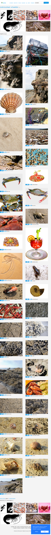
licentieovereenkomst (24, 526)
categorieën (11, 2)
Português (30, 528)
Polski (26, 528)
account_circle (5, 51)
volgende (11, 498)
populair (19, 2)
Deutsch (18, 528)
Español (22, 528)
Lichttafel (12, 526)
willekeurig (23, 2)
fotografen (32, 2)
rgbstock (3, 3)
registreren (46, 2)
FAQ (26, 2)
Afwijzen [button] (36, 531)
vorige (4, 498)
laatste (14, 498)
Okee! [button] (45, 531)
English (15, 528)
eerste (1, 498)
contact (29, 2)
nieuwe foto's (16, 2)
